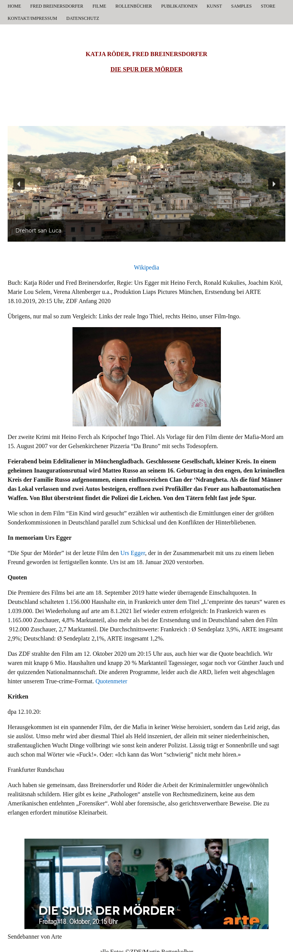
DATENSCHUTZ (82, 18)
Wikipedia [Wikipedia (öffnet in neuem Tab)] (146, 267)
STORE (268, 6)
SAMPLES (241, 6)
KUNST (214, 6)
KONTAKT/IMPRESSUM (32, 18)
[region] (146, 184)
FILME (99, 6)
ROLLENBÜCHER (133, 6)
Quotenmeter (111, 681)
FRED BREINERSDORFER (56, 6)
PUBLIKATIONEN (179, 6)
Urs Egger (132, 553)
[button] (19, 184)
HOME (14, 6)
